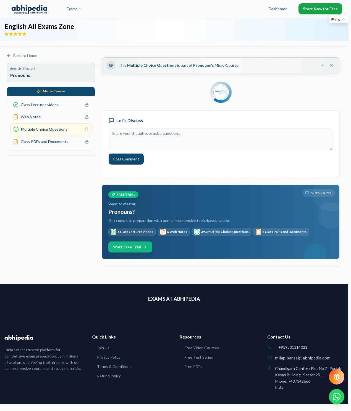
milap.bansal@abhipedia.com (303, 357)
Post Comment (126, 159)
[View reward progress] (336, 377)
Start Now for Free (320, 8)
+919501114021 (292, 347)
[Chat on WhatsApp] (336, 396)
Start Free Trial (130, 247)
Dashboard (278, 8)
